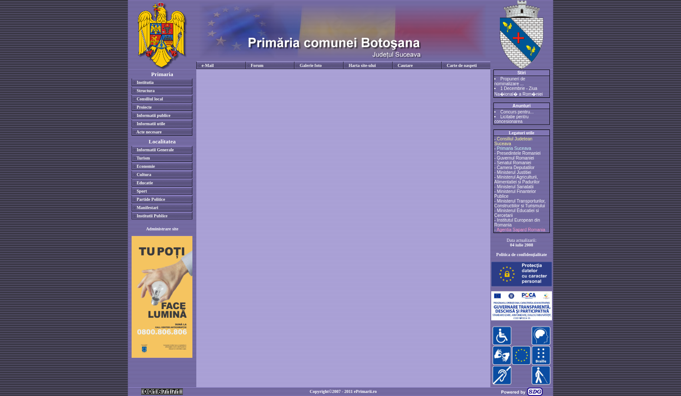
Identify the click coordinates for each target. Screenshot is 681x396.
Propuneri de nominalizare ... (509, 81)
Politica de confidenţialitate (521, 254)
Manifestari (147, 207)
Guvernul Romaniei (515, 158)
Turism (143, 158)
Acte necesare (149, 132)
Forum (257, 65)
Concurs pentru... (517, 112)
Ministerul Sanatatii (515, 186)
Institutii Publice (151, 215)
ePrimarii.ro (365, 391)
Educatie (144, 182)
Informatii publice (153, 115)
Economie (145, 166)
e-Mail (208, 65)
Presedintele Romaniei (519, 153)
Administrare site (162, 228)
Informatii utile (150, 123)
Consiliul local (149, 99)
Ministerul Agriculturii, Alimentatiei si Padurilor (517, 179)
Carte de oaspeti (461, 65)
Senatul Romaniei (514, 162)
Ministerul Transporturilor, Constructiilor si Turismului (519, 203)
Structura (145, 90)
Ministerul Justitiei (514, 172)
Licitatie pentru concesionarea (511, 119)
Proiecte (144, 107)
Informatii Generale (155, 149)
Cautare (405, 65)
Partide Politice (150, 199)
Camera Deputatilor (516, 167)
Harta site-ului (362, 65)
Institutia (144, 82)
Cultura (143, 174)
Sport (141, 191)
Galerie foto (311, 65)
